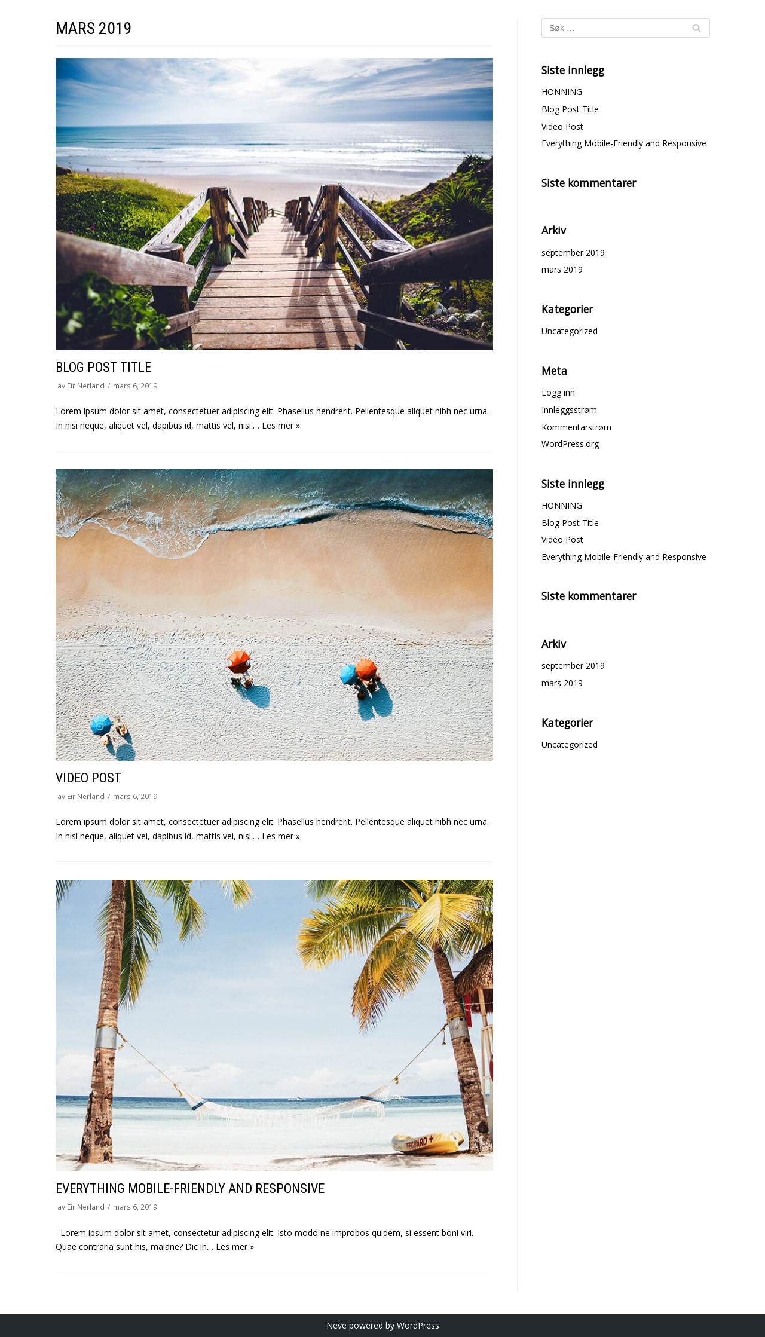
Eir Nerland (86, 385)
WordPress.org (570, 443)
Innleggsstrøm (569, 409)
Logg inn (558, 392)
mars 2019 (562, 269)
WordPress (418, 1325)
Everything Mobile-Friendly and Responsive (190, 1188)
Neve (336, 1325)
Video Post (88, 777)
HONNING (561, 91)
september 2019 (573, 252)
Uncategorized (569, 330)
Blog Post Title (103, 367)
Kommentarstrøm (576, 427)
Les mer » (281, 425)
